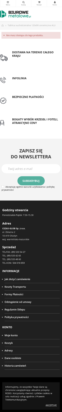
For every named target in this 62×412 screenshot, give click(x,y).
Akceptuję (51, 405)
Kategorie (8, 2)
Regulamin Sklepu (15, 309)
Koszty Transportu (15, 286)
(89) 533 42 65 (14, 255)
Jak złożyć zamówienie (17, 279)
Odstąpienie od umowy (18, 302)
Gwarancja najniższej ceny (27, 126)
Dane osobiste (13, 358)
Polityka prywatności (17, 317)
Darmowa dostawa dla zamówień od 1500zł (33, 61)
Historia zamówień (15, 365)
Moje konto (11, 335)
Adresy (9, 350)
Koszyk (9, 343)
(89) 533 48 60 (14, 259)
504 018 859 (19, 262)
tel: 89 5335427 (20, 81)
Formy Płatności (14, 294)
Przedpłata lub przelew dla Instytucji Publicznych (32, 102)
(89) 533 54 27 (18, 251)
